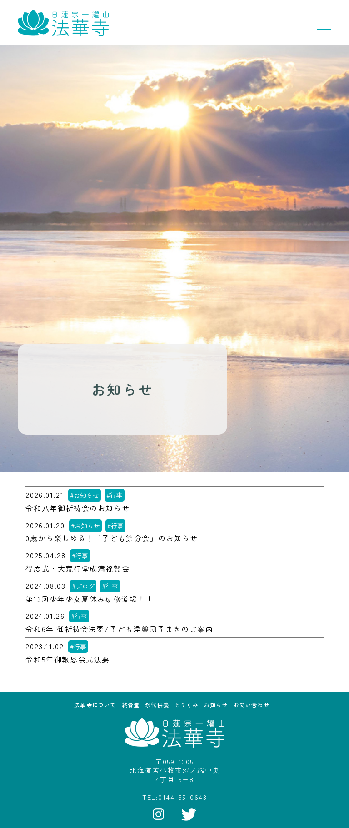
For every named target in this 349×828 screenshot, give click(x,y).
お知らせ (216, 704)
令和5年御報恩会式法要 (67, 659)
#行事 (114, 495)
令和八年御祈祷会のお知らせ (77, 508)
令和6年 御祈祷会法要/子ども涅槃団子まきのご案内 (119, 629)
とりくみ (186, 704)
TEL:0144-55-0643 (174, 797)
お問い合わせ (251, 704)
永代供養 (157, 704)
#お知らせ (84, 495)
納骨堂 (131, 704)
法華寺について (95, 704)
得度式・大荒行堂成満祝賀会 (77, 568)
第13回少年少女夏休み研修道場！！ (89, 599)
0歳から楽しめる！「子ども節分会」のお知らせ (111, 538)
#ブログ (83, 586)
